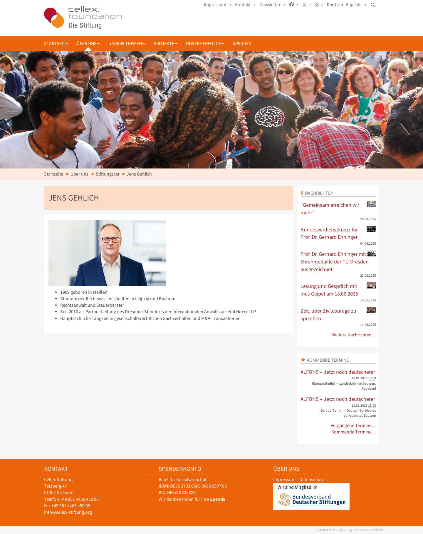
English (353, 4)
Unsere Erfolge (205, 43)
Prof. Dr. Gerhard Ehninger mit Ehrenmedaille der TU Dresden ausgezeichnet (338, 261)
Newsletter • (272, 4)
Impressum (284, 479)
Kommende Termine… (353, 432)
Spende (217, 499)
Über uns (88, 43)
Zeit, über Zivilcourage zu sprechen (338, 314)
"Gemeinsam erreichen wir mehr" (338, 208)
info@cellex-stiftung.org (68, 512)
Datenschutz (311, 479)
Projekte (165, 43)
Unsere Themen (126, 43)
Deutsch (335, 4)
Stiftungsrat (107, 174)
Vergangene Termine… (353, 425)
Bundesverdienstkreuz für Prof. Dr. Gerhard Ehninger (338, 233)
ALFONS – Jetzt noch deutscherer (338, 371)
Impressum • (217, 4)
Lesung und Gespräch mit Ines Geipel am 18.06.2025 (338, 289)
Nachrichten (319, 193)
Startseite (56, 43)
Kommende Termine (328, 360)
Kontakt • (245, 4)
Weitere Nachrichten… (353, 335)
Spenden (242, 43)
